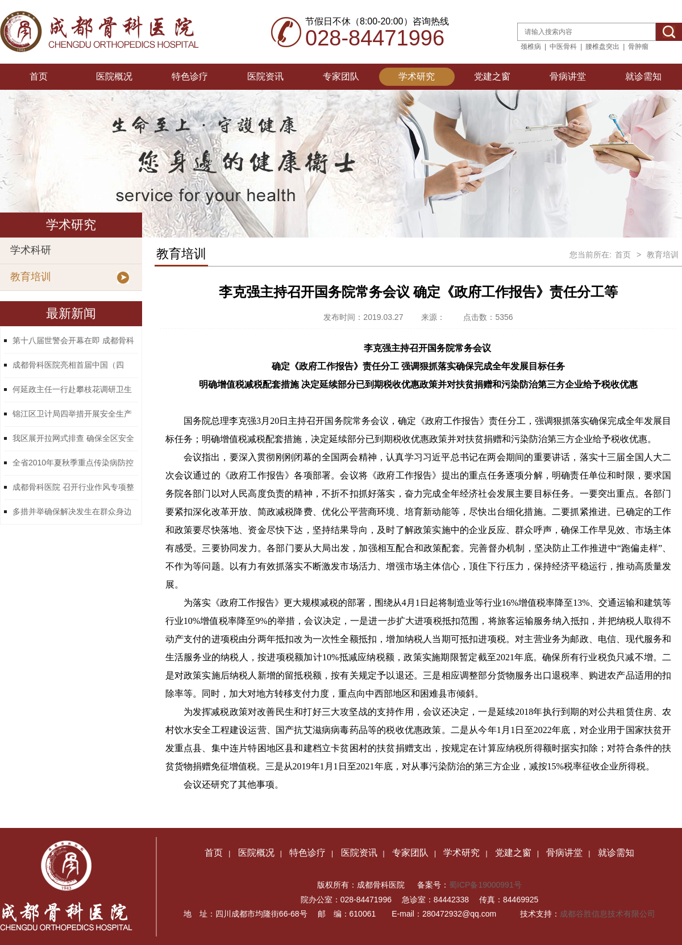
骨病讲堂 (568, 76)
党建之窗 (492, 76)
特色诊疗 (190, 76)
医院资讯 (265, 76)
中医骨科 (563, 47)
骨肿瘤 (638, 47)
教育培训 (30, 276)
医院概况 (114, 76)
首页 (39, 76)
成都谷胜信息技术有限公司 (609, 913)
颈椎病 (531, 47)
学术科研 (30, 250)
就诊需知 (643, 76)
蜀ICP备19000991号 (485, 884)
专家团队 (341, 76)
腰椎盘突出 (602, 47)
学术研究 (416, 76)
